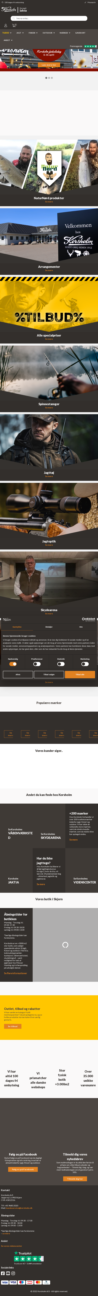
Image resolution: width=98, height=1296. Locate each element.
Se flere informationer (15, 973)
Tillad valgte (49, 674)
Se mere (73, 839)
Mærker (64, 33)
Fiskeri (32, 33)
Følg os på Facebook (23, 1169)
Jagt (18, 33)
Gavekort (80, 33)
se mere (6, 1233)
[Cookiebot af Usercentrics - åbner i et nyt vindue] (84, 619)
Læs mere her (49, 65)
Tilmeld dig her (75, 1179)
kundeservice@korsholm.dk (19, 1208)
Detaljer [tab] (48, 627)
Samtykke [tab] (17, 627)
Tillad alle (80, 674)
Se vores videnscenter (11, 1246)
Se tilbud (12, 1026)
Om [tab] (81, 627)
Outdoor (47, 33)
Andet (7, 40)
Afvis (18, 674)
